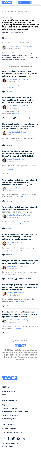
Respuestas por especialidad (12, 432)
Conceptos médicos (9, 429)
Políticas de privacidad (9, 408)
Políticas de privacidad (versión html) (15, 412)
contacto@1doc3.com (11, 443)
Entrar (35, 3)
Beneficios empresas (9, 391)
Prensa (4, 395)
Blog (3, 405)
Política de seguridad (9, 419)
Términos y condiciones (10, 415)
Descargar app (24, 3)
